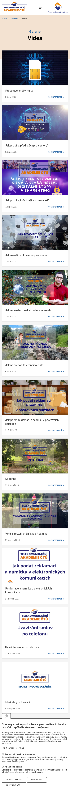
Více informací (55, 97)
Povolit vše (37, 780)
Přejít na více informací (13, 748)
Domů (4, 19)
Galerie (14, 19)
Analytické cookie (13, 767)
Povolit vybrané (14, 780)
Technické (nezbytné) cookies (20, 754)
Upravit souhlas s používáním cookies (6, 716)
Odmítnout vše (13, 785)
